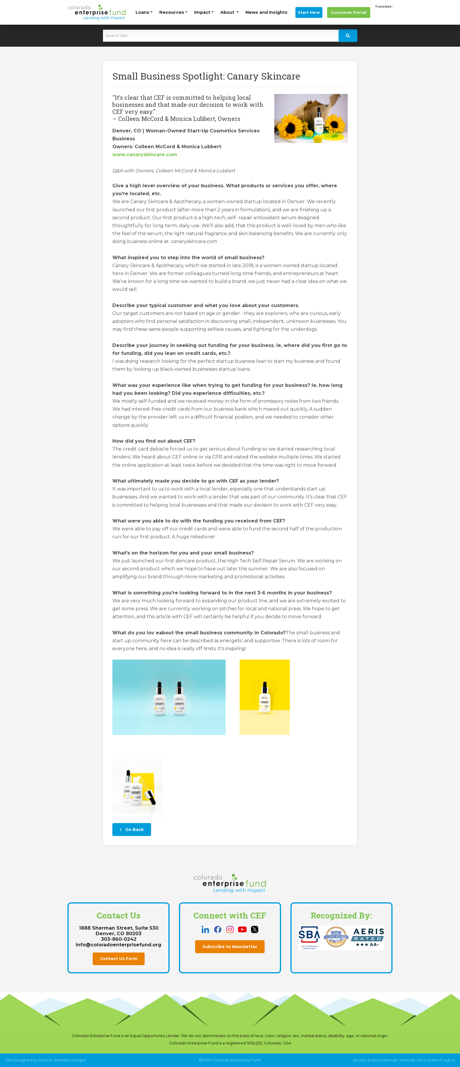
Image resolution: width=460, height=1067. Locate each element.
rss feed (433, 1060)
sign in (449, 1060)
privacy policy (366, 1060)
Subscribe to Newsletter (229, 946)
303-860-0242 (118, 939)
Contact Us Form (118, 958)
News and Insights (267, 12)
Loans (142, 12)
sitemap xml (411, 1060)
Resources (171, 12)
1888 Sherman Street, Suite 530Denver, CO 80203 (118, 930)
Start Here (309, 12)
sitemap (390, 1060)
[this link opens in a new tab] (206, 929)
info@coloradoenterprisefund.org (118, 945)
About (228, 12)
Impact (202, 12)
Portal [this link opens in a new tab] (348, 12)
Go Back (132, 829)
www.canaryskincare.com (144, 154)
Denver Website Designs (62, 1060)
